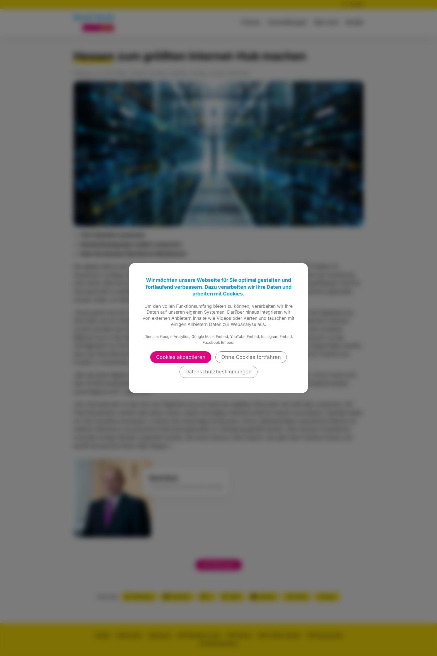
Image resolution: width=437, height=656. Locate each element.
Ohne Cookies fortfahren (251, 357)
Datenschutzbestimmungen (218, 371)
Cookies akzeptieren (180, 357)
